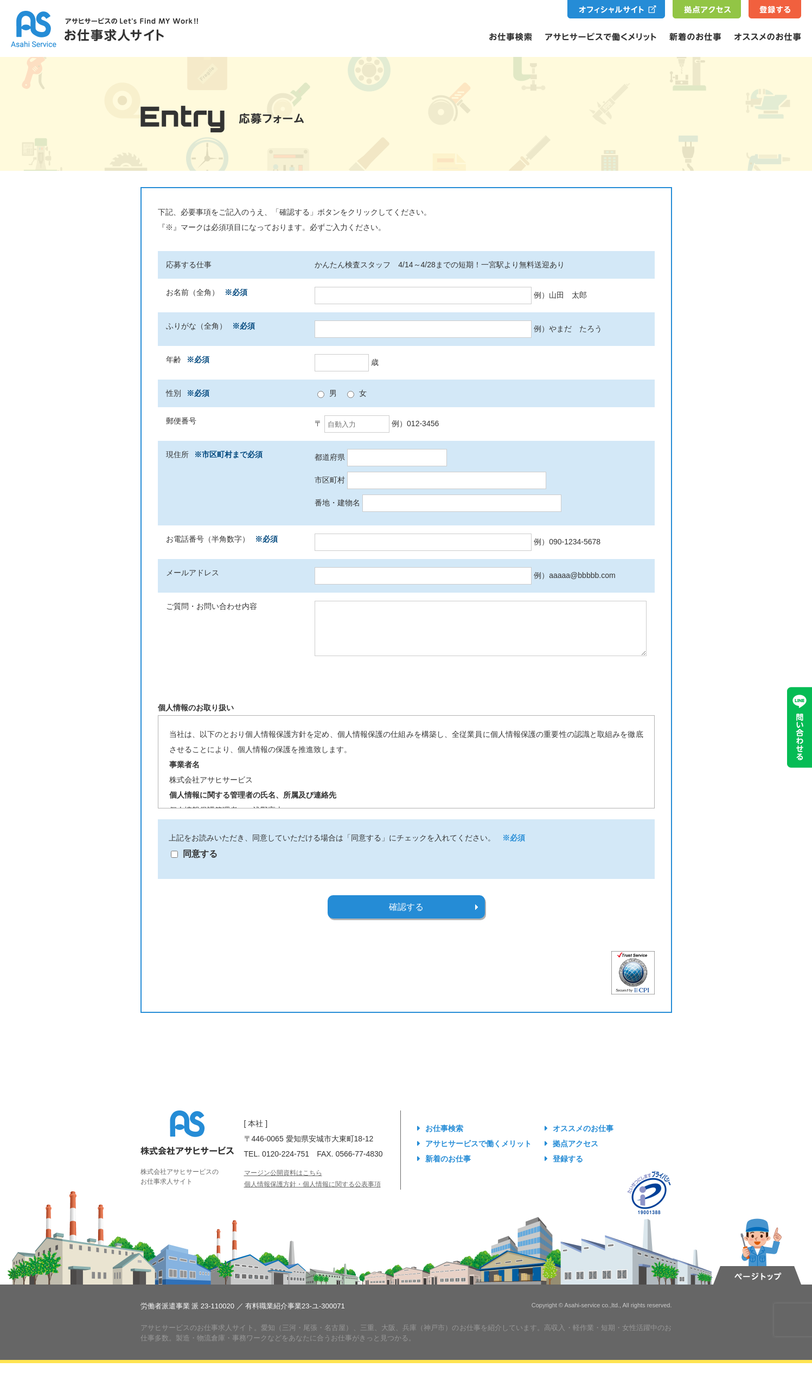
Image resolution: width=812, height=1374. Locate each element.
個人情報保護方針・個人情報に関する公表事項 (312, 1195)
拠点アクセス (575, 1154)
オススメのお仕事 (583, 1139)
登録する (568, 1169)
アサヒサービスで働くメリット (478, 1154)
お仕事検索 (444, 1139)
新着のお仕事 (448, 1169)
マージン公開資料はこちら (283, 1183)
